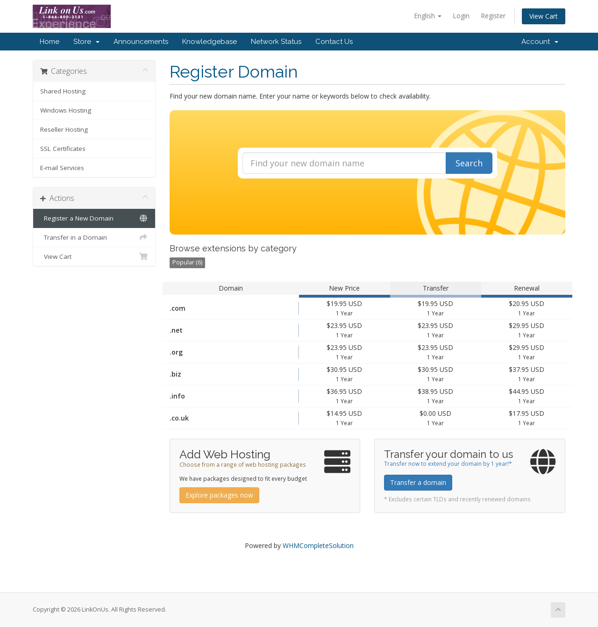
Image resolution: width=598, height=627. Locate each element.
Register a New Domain (94, 218)
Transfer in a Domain (94, 237)
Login (461, 15)
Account (539, 41)
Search (469, 163)
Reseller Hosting (64, 129)
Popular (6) (187, 262)
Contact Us (334, 41)
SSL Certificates (62, 148)
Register (493, 15)
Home (49, 41)
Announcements (141, 41)
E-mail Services (62, 168)
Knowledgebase (209, 41)
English (427, 15)
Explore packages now (219, 495)
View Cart (543, 16)
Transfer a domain (418, 482)
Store (86, 41)
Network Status (276, 41)
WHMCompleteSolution (318, 545)
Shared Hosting (62, 91)
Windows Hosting (65, 110)
